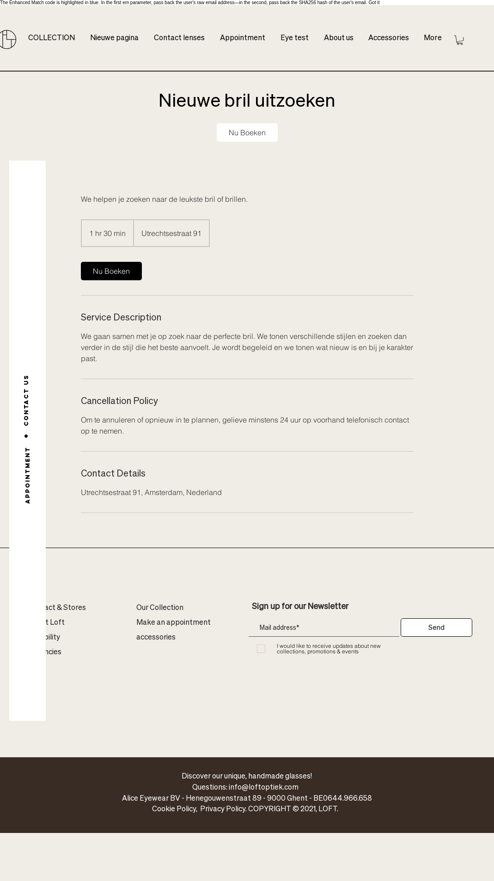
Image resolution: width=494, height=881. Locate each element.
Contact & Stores (57, 607)
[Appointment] (27, 475)
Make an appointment (173, 622)
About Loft (46, 622)
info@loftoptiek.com (264, 786)
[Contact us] (26, 400)
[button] (459, 40)
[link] (247, 132)
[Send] (436, 627)
